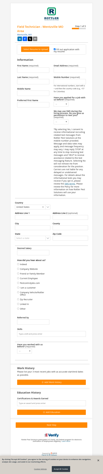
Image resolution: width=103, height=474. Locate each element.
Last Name (27, 77)
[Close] (98, 460)
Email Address (66, 66)
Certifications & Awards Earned (32, 398)
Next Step (51, 425)
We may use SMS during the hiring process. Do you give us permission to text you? (69, 114)
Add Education (51, 412)
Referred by (23, 318)
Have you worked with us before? (30, 346)
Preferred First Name (27, 100)
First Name (27, 66)
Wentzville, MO (24, 34)
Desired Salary (24, 248)
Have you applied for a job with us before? (69, 99)
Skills (19, 329)
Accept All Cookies (61, 469)
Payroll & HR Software (49, 455)
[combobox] (61, 104)
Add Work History (51, 382)
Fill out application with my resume (66, 50)
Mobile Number (67, 77)
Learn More (66, 441)
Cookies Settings (40, 469)
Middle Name (24, 89)
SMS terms (70, 183)
